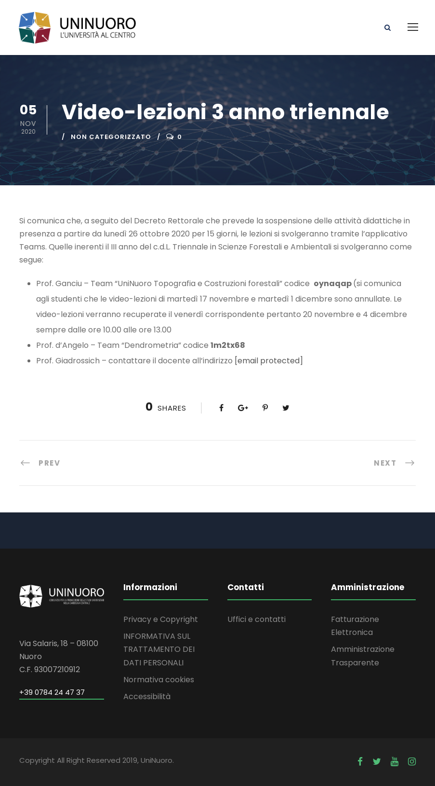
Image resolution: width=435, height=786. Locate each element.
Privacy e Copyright (160, 619)
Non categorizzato (111, 136)
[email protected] (269, 360)
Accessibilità (147, 696)
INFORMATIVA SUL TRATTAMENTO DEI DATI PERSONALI (159, 649)
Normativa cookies (158, 679)
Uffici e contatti (256, 619)
